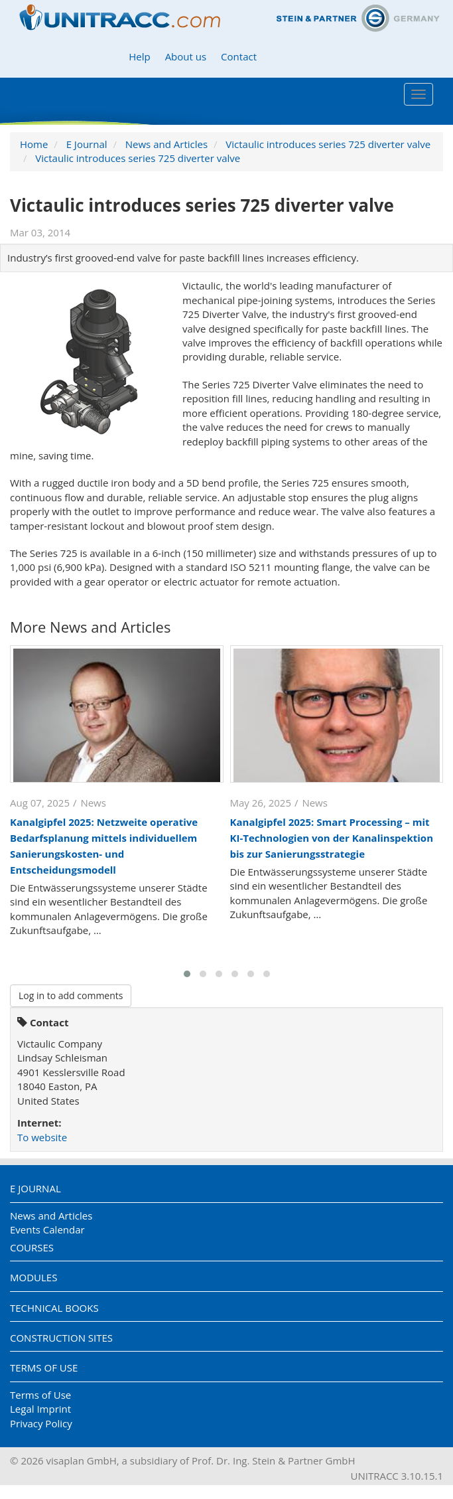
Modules (33, 1277)
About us (185, 56)
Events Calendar (47, 1229)
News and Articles (166, 144)
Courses (32, 1247)
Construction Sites (61, 1337)
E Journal (86, 144)
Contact (239, 56)
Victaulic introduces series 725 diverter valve (328, 144)
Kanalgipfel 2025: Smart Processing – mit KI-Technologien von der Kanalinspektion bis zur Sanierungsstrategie (332, 837)
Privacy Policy (41, 1423)
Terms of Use (44, 1367)
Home (34, 144)
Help (139, 56)
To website (42, 1137)
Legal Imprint (40, 1408)
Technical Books (54, 1307)
